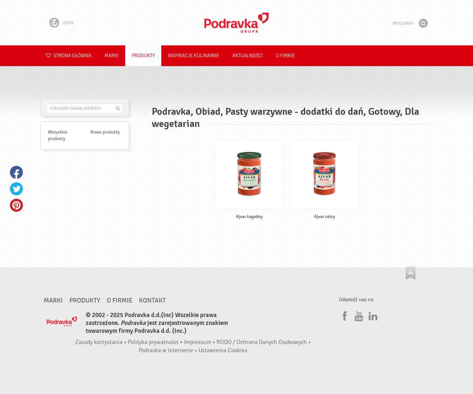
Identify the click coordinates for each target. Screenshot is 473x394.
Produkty (143, 56)
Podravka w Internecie (166, 350)
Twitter (16, 188)
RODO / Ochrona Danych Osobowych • (263, 342)
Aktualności (247, 56)
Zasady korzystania (99, 342)
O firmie (285, 56)
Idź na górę (411, 273)
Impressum (197, 342)
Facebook (16, 172)
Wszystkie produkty (57, 135)
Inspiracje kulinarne (193, 56)
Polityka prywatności (153, 342)
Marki (111, 56)
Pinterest (16, 205)
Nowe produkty (105, 132)
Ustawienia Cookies (222, 350)
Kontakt (152, 301)
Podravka (236, 23)
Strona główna (68, 56)
